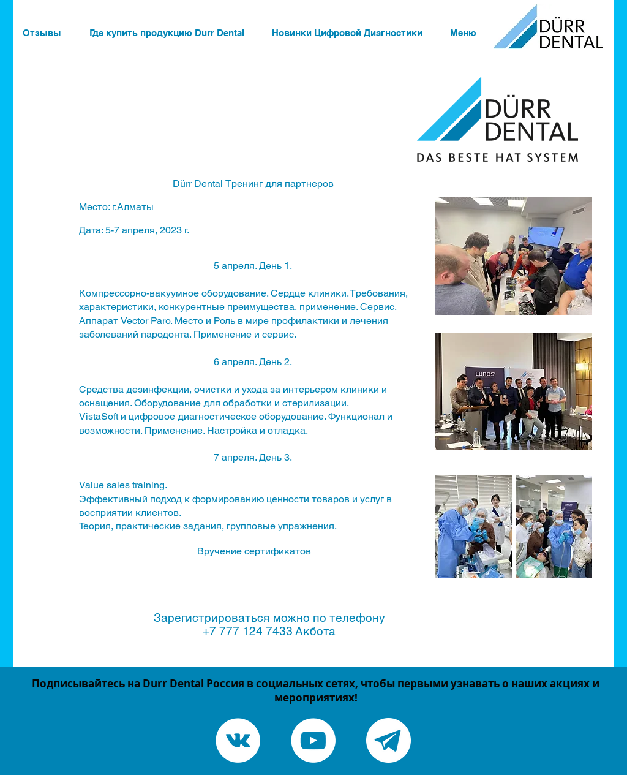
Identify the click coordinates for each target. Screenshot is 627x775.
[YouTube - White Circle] (313, 740)
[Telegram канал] (388, 740)
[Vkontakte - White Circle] (238, 740)
